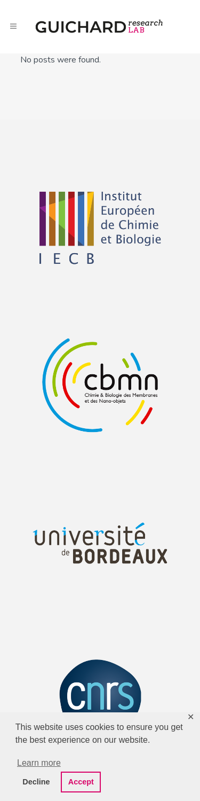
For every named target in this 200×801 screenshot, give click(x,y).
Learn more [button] (39, 762)
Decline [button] (36, 782)
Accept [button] (81, 782)
